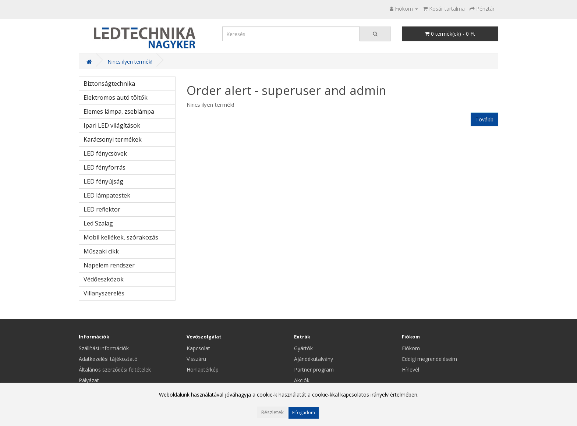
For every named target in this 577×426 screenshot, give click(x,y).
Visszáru (196, 358)
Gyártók (303, 348)
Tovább (484, 119)
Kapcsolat (198, 348)
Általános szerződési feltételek (115, 369)
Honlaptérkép (203, 369)
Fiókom (411, 348)
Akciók (301, 380)
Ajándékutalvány (313, 358)
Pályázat (89, 380)
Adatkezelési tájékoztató (108, 358)
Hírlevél (410, 369)
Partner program (314, 369)
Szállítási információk (104, 348)
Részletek (272, 412)
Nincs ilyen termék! (129, 61)
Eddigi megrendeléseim (429, 358)
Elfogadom (303, 412)
